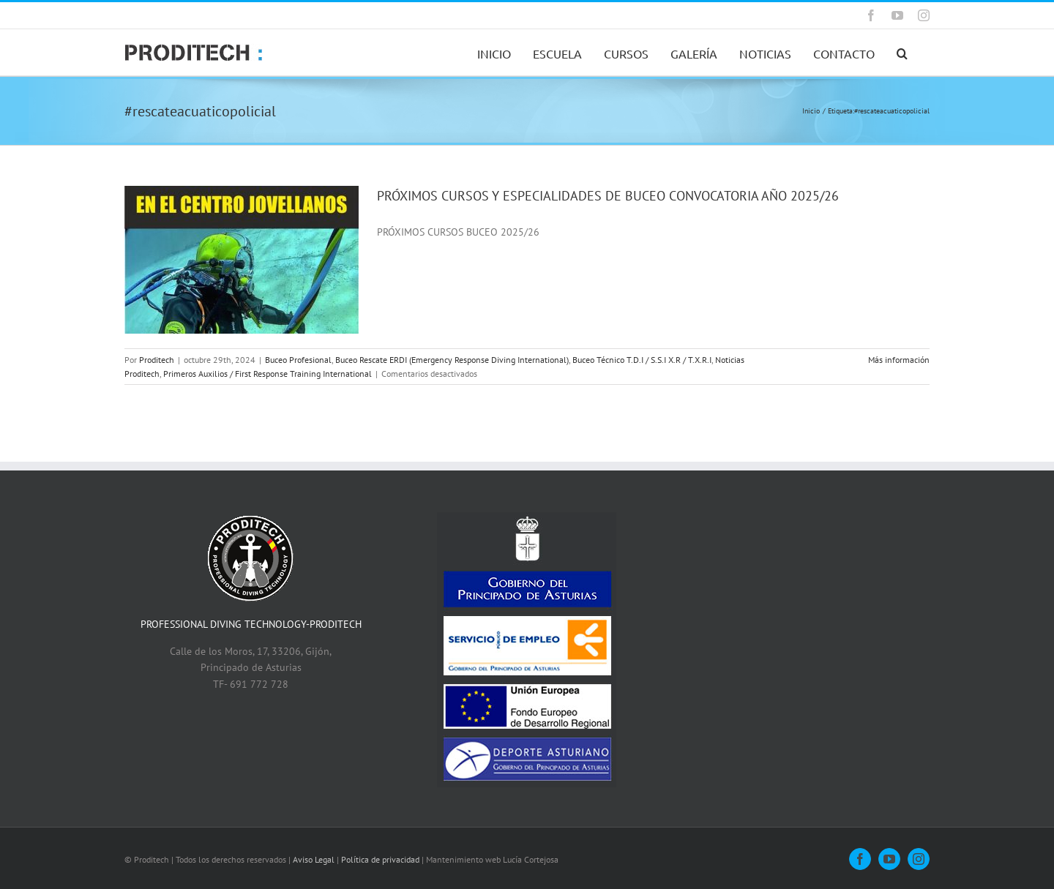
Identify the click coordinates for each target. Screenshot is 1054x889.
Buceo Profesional (298, 359)
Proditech (156, 359)
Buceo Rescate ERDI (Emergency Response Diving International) (452, 359)
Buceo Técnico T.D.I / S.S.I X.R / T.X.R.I (641, 359)
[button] (902, 52)
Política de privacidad (380, 859)
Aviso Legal (313, 859)
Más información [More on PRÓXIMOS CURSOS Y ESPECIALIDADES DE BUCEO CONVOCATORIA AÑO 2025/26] (899, 359)
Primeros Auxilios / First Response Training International (267, 373)
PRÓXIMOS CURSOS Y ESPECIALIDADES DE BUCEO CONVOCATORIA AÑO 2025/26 (608, 195)
